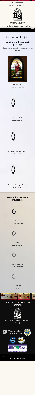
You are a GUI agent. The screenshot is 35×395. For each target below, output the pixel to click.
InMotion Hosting (21, 358)
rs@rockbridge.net (16, 5)
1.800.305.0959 (17, 3)
